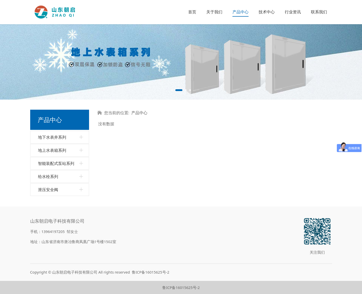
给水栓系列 (48, 176)
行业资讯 (293, 12)
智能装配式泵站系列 (56, 163)
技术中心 (267, 12)
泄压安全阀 (48, 189)
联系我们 (319, 12)
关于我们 (214, 12)
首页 (192, 12)
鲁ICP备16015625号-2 (150, 272)
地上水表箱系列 (52, 150)
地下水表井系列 (52, 137)
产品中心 (240, 12)
